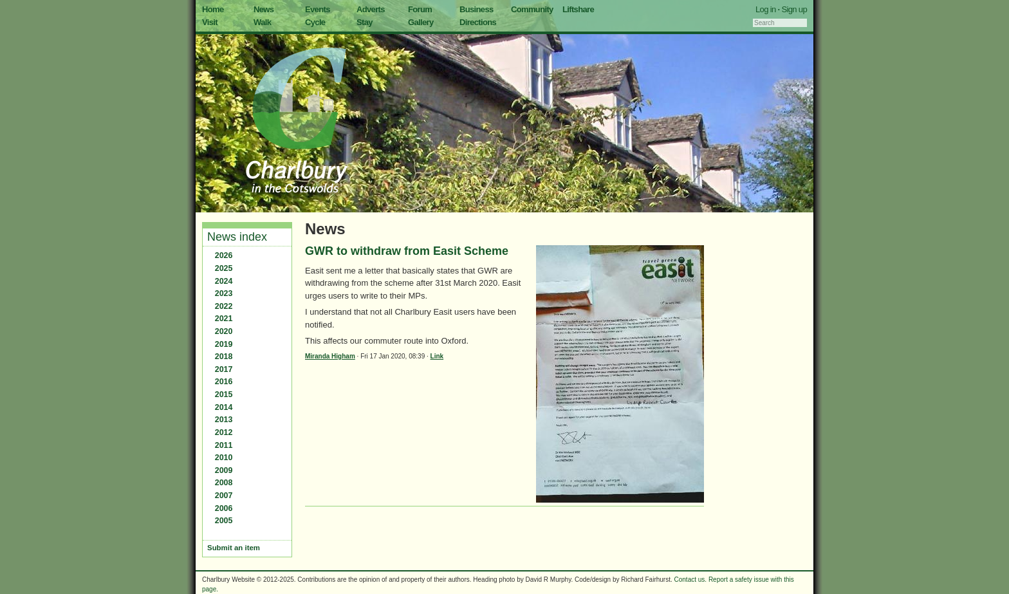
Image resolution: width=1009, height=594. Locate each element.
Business (476, 9)
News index (237, 236)
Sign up (794, 9)
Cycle (315, 22)
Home (213, 9)
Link (437, 356)
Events (317, 9)
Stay (364, 22)
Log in (765, 9)
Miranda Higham (330, 356)
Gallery (421, 22)
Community (532, 9)
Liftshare (578, 9)
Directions (477, 22)
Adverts (370, 9)
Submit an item (233, 548)
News (263, 9)
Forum (420, 9)
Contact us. (690, 579)
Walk (262, 22)
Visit (210, 22)
